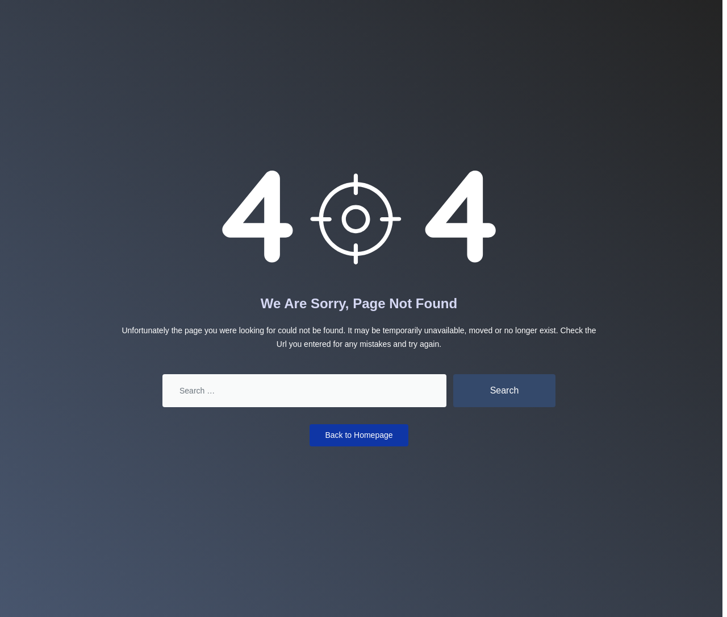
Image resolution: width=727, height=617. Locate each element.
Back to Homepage (358, 435)
